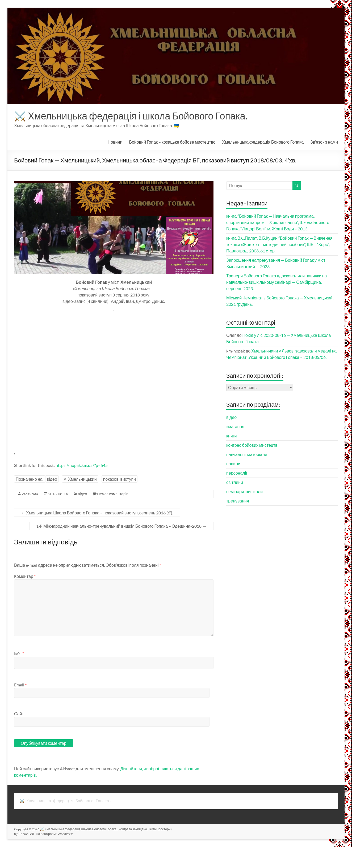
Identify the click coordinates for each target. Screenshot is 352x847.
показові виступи (119, 478)
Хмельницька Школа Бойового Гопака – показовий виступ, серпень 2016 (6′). (97, 512)
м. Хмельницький (80, 478)
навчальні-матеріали (246, 454)
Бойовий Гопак (172, 141)
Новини (115, 141)
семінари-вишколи (244, 491)
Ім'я (19, 653)
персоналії (236, 472)
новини (233, 463)
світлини (234, 482)
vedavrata (30, 494)
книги (231, 435)
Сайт (19, 713)
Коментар (25, 576)
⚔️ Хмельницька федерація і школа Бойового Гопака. (131, 116)
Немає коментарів (112, 494)
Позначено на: (30, 478)
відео (52, 478)
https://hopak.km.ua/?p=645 (82, 465)
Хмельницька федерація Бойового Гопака (263, 141)
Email (20, 684)
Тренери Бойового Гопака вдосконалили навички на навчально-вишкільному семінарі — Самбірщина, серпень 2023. (276, 282)
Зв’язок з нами (324, 141)
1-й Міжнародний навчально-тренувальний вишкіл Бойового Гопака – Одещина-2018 (121, 525)
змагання (235, 426)
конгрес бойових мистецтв (252, 445)
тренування (237, 500)
